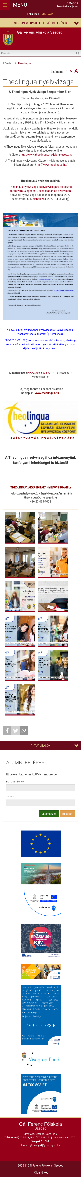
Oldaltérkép (41, 1172)
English (33, 14)
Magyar (47, 14)
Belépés (67, 813)
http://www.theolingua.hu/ (51, 164)
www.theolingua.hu (39, 372)
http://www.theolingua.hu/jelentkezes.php (47, 154)
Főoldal (7, 63)
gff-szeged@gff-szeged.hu (44, 1145)
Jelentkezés (38, 198)
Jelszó (10, 796)
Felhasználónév (15, 781)
